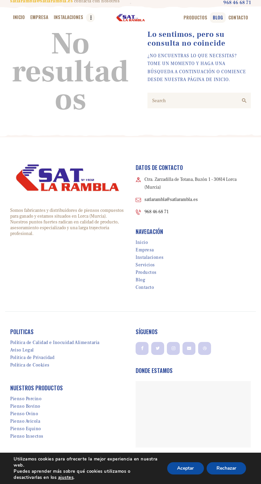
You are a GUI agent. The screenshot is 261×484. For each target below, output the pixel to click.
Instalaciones (150, 257)
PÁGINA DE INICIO (208, 79)
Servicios (145, 265)
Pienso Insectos (27, 436)
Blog (140, 280)
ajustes (66, 477)
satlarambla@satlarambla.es (171, 199)
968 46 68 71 (156, 212)
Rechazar (225, 468)
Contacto (145, 287)
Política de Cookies (30, 365)
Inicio (142, 242)
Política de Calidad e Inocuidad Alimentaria (55, 342)
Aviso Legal (22, 350)
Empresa (145, 250)
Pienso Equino (25, 429)
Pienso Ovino (24, 414)
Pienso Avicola (25, 421)
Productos (146, 272)
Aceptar (183, 468)
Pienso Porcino (25, 399)
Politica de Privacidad (32, 357)
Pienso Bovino (25, 406)
